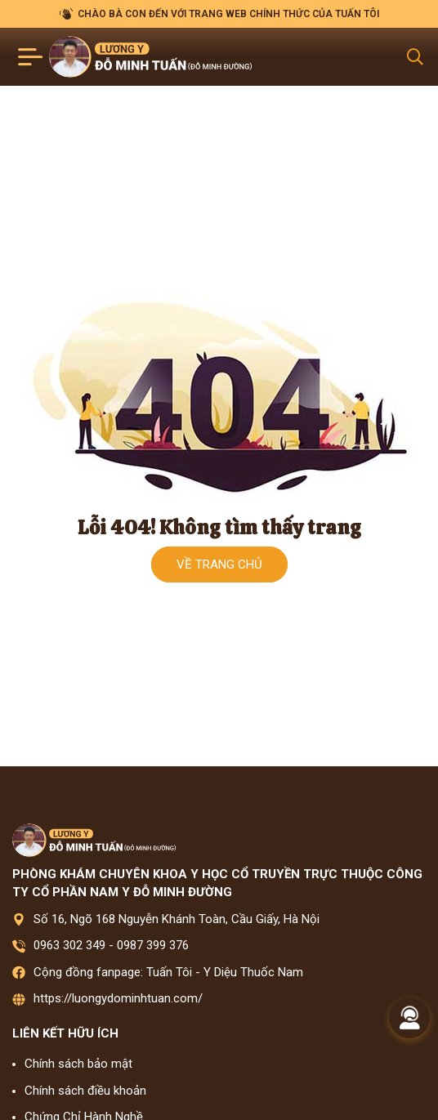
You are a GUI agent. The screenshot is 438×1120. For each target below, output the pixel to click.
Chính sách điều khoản (85, 1090)
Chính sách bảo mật (78, 1063)
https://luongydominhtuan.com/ (118, 998)
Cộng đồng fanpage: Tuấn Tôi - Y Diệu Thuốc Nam (168, 972)
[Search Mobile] (415, 57)
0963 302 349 (69, 945)
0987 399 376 (153, 945)
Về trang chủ (219, 564)
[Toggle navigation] (30, 56)
